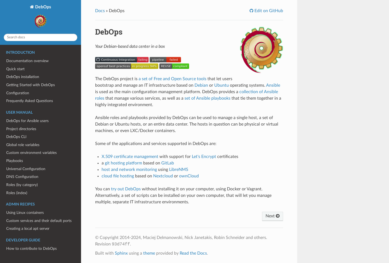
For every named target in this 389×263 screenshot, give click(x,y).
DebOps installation (22, 77)
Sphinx (121, 253)
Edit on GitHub (268, 11)
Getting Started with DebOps (30, 85)
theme (149, 253)
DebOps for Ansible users (27, 121)
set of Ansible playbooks (207, 98)
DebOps (41, 17)
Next (273, 216)
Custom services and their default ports (39, 221)
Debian (201, 85)
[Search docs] (41, 37)
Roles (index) (16, 193)
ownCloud (189, 176)
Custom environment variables (31, 153)
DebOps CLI (16, 137)
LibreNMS (178, 169)
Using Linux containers (25, 213)
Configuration (17, 93)
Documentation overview (27, 61)
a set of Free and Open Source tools (172, 79)
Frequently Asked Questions (29, 101)
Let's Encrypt (204, 156)
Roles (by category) (22, 185)
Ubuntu (221, 85)
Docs (100, 11)
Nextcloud (163, 176)
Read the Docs (193, 253)
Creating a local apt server (27, 229)
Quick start (15, 69)
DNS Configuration (22, 177)
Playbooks (14, 161)
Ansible (273, 85)
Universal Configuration (25, 169)
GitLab (167, 163)
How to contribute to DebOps (31, 249)
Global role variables (22, 145)
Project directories (21, 129)
